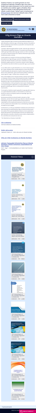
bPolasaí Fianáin (5, 13)
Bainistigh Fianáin (6, 23)
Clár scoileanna (6, 122)
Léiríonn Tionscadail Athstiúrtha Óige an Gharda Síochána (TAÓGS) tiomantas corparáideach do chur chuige (17, 144)
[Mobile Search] (29, 29)
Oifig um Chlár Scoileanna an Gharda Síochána (16, 138)
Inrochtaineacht (28, 411)
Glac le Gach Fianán (7, 19)
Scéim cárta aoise (7, 130)
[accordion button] (32, 157)
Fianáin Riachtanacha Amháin (22, 19)
